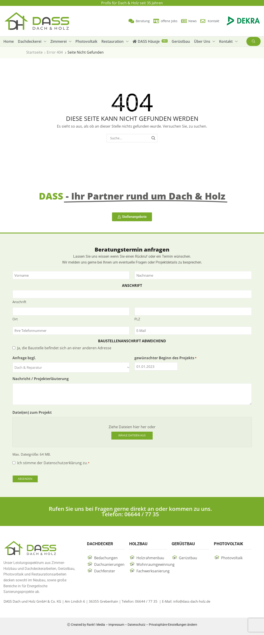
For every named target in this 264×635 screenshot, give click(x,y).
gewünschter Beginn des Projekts (165, 357)
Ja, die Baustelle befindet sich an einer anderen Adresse (64, 347)
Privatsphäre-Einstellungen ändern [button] (173, 624)
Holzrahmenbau (150, 557)
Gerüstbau (188, 557)
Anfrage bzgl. (24, 357)
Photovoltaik (232, 557)
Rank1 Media (96, 624)
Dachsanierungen (109, 564)
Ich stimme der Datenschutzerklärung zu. (53, 462)
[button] (253, 41)
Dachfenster (104, 570)
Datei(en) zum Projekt (32, 412)
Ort (15, 319)
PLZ (137, 319)
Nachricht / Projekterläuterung (40, 378)
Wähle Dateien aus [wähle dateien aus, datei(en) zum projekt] (132, 435)
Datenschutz (136, 624)
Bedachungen (106, 557)
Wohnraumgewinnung (155, 564)
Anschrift (19, 302)
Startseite (34, 52)
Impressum (116, 624)
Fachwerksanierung (153, 570)
